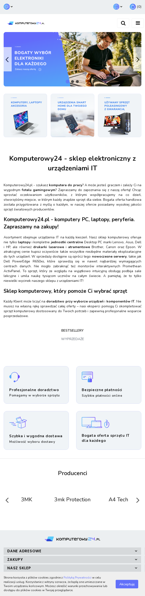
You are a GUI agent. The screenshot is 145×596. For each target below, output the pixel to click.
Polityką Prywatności (77, 577)
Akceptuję (127, 584)
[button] (135, 7)
